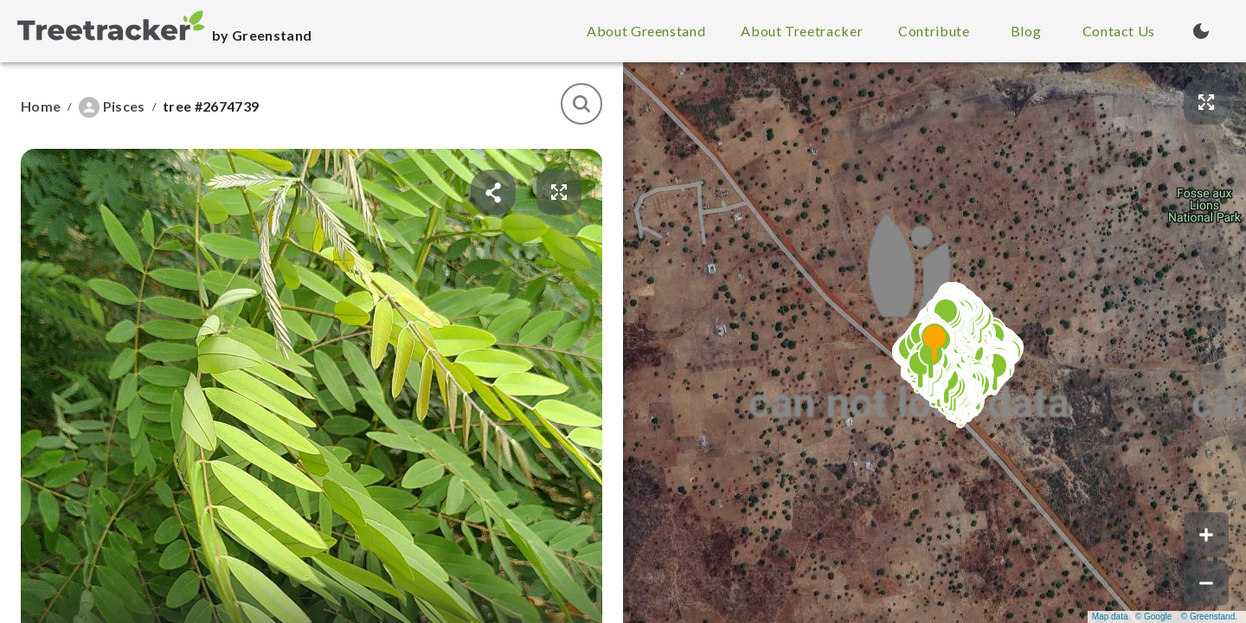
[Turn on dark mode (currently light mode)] (1201, 31)
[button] (934, 342)
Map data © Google (1132, 616)
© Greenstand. (1209, 616)
